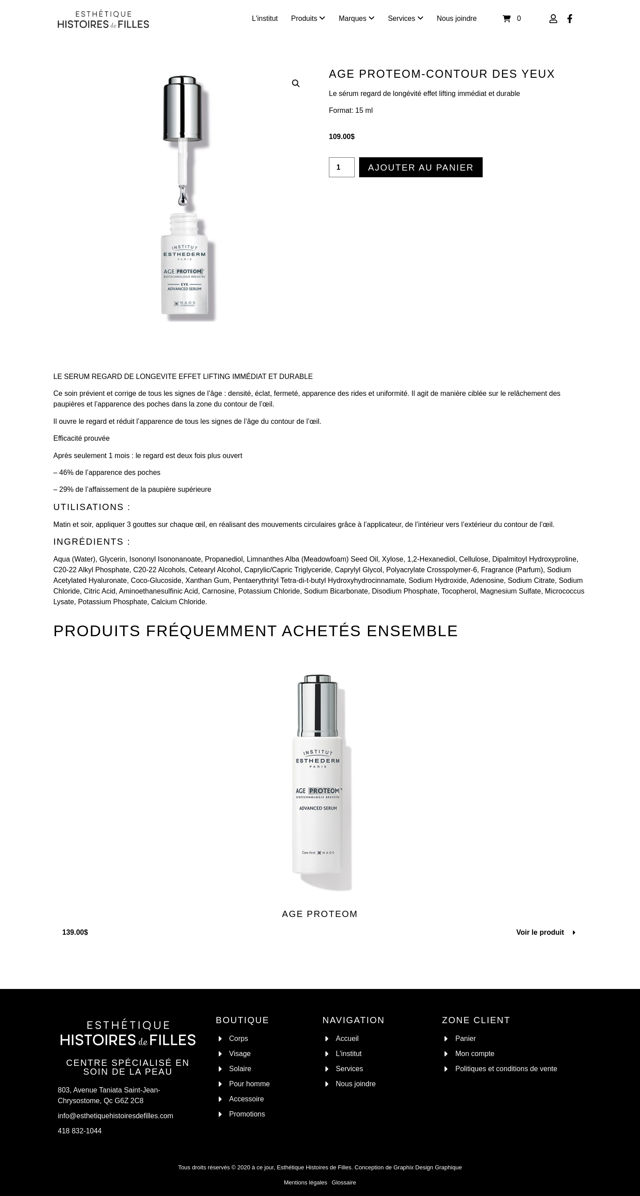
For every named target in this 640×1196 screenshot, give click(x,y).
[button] (296, 84)
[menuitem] (308, 18)
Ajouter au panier (421, 167)
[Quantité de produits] (342, 167)
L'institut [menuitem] (265, 18)
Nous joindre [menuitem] (457, 18)
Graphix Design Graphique (427, 1167)
